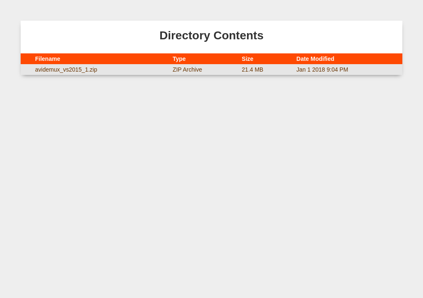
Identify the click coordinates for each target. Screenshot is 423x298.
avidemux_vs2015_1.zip (66, 69)
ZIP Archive (187, 69)
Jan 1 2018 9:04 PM (322, 69)
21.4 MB (252, 69)
